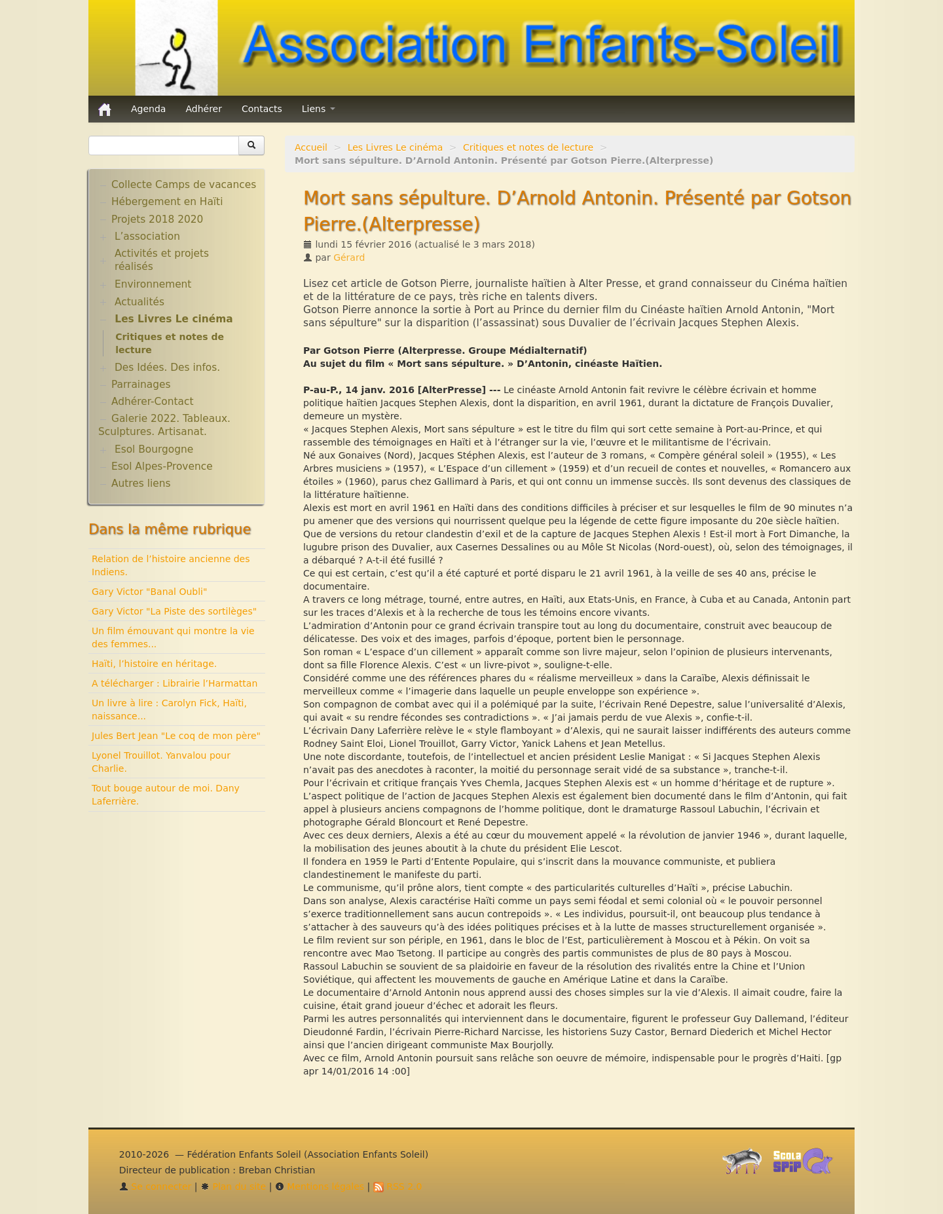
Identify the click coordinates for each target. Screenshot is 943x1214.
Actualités (139, 302)
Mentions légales (319, 1186)
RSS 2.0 (397, 1186)
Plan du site (233, 1186)
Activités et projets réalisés (162, 260)
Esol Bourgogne (154, 449)
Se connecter (155, 1186)
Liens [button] (318, 109)
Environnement (153, 284)
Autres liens (140, 483)
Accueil (311, 147)
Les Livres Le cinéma (395, 147)
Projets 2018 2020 (157, 219)
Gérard (349, 257)
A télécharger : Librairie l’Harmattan (174, 683)
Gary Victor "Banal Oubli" (149, 591)
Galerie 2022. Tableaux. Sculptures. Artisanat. (164, 425)
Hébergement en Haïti (167, 202)
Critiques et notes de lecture (528, 147)
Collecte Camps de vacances (183, 185)
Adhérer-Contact (152, 402)
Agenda (148, 109)
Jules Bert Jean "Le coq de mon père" (176, 735)
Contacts (262, 109)
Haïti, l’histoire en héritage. (154, 663)
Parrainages (141, 384)
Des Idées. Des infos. (167, 367)
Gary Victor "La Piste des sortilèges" (174, 611)
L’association (147, 236)
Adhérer (203, 109)
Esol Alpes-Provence (162, 466)
